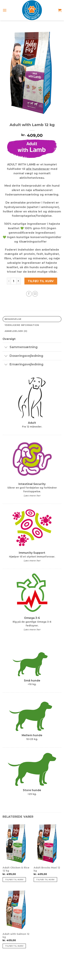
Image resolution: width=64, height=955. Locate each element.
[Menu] (5, 10)
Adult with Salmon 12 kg (16, 935)
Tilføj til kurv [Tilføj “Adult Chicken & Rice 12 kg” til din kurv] (14, 879)
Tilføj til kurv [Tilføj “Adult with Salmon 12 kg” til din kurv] (14, 946)
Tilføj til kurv (41, 281)
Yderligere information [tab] (22, 325)
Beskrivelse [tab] (13, 319)
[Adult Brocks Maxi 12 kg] (47, 843)
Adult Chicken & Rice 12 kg (16, 869)
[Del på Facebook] (29, 294)
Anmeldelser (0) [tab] (16, 331)
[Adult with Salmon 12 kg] (16, 909)
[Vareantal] (13, 281)
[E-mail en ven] (35, 294)
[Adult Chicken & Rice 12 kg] (16, 843)
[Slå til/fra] (6, 347)
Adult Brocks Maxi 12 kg (47, 869)
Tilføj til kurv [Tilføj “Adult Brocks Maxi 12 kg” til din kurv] (45, 879)
